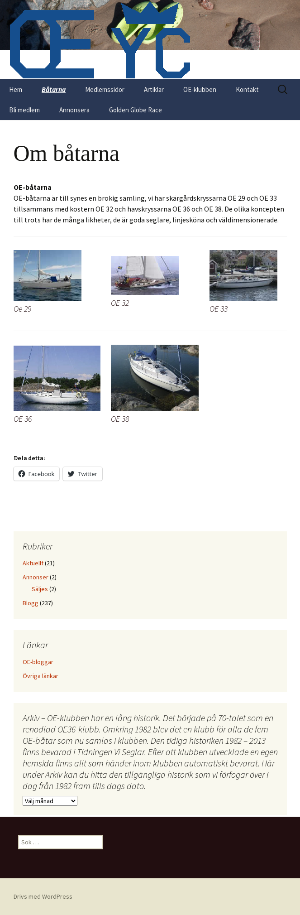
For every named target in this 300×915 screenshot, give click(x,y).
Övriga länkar (40, 676)
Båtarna (54, 89)
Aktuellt (33, 563)
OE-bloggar (38, 662)
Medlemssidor (104, 89)
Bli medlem (24, 110)
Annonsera (74, 110)
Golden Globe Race (135, 110)
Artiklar (154, 89)
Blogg (30, 603)
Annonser (35, 577)
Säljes (40, 589)
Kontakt (247, 89)
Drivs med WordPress (43, 896)
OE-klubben (199, 89)
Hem (15, 89)
